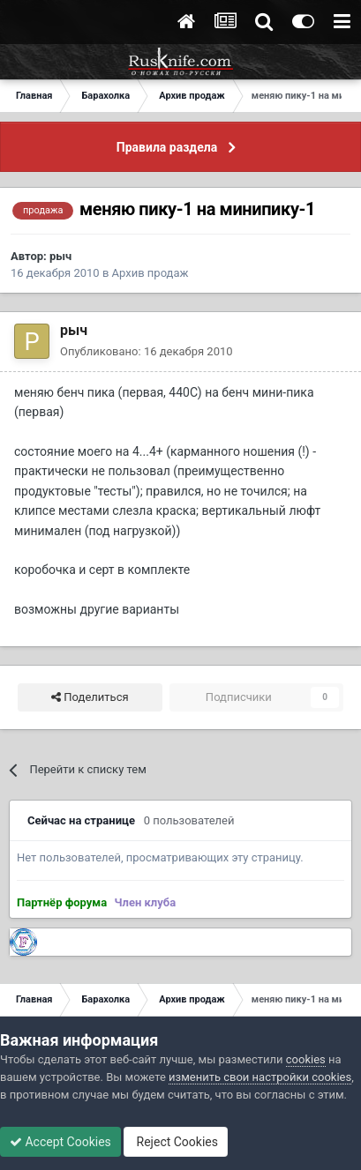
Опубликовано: (146, 351)
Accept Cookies (60, 1142)
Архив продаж (150, 272)
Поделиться (89, 697)
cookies (306, 1059)
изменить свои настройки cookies (260, 1077)
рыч (60, 256)
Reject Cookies (175, 1142)
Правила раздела (167, 147)
